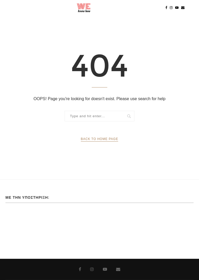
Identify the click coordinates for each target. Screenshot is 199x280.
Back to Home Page (99, 139)
